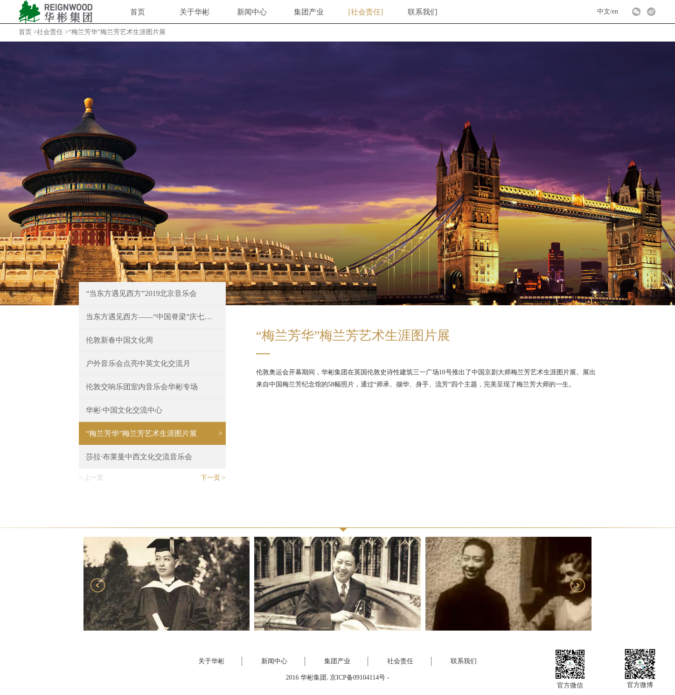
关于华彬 (194, 12)
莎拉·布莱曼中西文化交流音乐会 (139, 457)
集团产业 (309, 12)
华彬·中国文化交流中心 (124, 410)
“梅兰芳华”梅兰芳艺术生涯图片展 (141, 433)
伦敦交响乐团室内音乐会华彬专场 (142, 387)
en (615, 11)
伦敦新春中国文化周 (119, 340)
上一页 (94, 477)
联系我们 (423, 12)
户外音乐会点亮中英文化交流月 (138, 363)
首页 (137, 12)
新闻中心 (252, 12)
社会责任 (366, 12)
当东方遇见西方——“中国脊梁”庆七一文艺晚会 (152, 317)
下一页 (210, 477)
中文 (603, 11)
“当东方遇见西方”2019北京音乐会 (141, 293)
